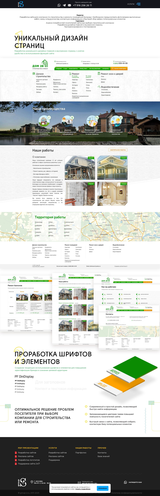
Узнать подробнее (82, 489)
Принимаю (102, 488)
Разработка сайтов (27, 453)
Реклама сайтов (25, 456)
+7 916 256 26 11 (82, 5)
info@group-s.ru (89, 483)
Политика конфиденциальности (126, 493)
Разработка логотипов (29, 460)
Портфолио (80, 453)
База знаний (104, 456)
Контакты (102, 453)
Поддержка (54, 460)
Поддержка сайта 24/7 (29, 464)
